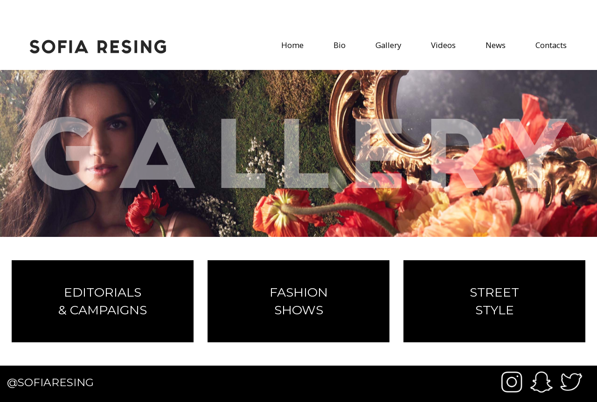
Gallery (388, 45)
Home (292, 45)
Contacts (551, 45)
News (496, 45)
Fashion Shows (299, 301)
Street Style (494, 301)
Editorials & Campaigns (102, 301)
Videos (443, 45)
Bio (339, 45)
